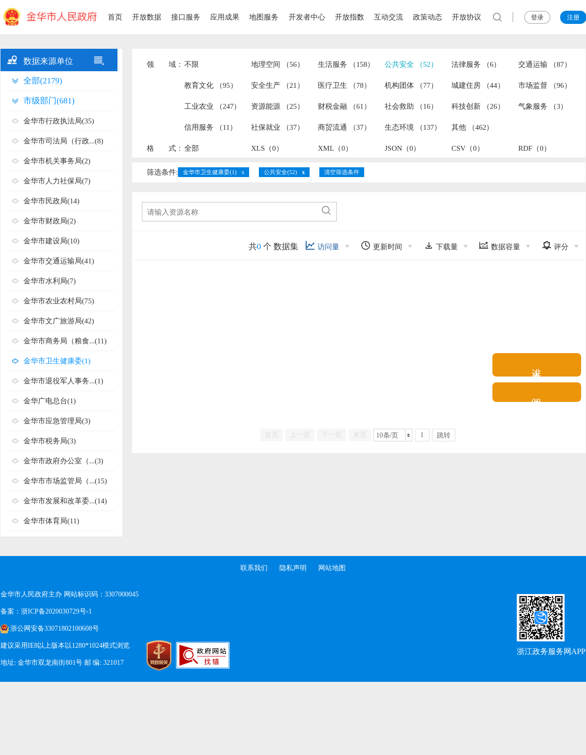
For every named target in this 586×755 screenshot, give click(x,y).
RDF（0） (534, 148)
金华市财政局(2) (49, 221)
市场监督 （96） (544, 85)
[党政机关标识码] (146, 655)
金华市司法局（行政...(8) (63, 141)
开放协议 (466, 17)
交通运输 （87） (544, 64)
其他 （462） (472, 127)
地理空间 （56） (277, 64)
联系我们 (254, 568)
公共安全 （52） (411, 64)
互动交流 (388, 17)
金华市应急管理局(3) (57, 421)
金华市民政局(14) (51, 201)
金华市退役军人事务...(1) (63, 381)
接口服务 (185, 17)
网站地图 (332, 568)
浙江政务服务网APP (551, 651)
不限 (191, 64)
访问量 (322, 245)
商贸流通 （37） (344, 127)
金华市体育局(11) (51, 521)
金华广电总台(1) (49, 401)
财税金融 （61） (344, 106)
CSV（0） (467, 148)
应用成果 (224, 17)
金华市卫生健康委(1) (57, 361)
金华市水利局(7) (49, 281)
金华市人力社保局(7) (57, 181)
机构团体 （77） (411, 85)
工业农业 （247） (212, 106)
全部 (191, 148)
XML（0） (335, 148)
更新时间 (381, 245)
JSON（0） (402, 148)
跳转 (443, 435)
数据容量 (499, 245)
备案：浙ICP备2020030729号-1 (46, 611)
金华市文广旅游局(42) (58, 321)
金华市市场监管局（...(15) (65, 481)
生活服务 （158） (346, 64)
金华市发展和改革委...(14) (65, 501)
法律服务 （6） (476, 64)
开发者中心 (307, 17)
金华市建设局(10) (51, 241)
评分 (555, 245)
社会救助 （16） (411, 106)
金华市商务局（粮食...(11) (65, 341)
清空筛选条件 (341, 172)
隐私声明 (293, 568)
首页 (115, 17)
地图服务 (263, 17)
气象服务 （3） (542, 106)
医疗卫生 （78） (344, 85)
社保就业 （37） (277, 127)
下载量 (441, 245)
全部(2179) (42, 80)
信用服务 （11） (210, 127)
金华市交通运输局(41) (58, 261)
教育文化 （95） (210, 85)
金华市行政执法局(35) (58, 121)
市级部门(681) (49, 100)
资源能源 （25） (277, 106)
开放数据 (146, 17)
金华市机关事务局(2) (57, 161)
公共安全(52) (280, 172)
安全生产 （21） (277, 85)
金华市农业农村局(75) (58, 301)
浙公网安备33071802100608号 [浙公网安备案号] (54, 628)
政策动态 (427, 17)
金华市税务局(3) (49, 441)
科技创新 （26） (478, 106)
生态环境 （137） (413, 127)
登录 (537, 17)
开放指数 (349, 17)
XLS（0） (267, 148)
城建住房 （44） (478, 85)
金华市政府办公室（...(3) (63, 461)
